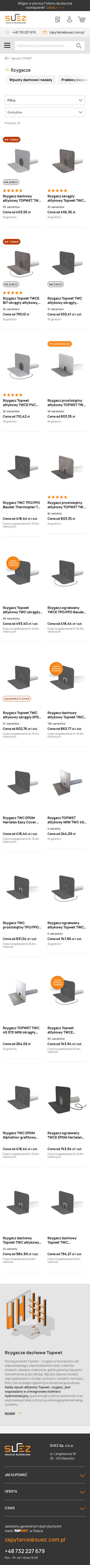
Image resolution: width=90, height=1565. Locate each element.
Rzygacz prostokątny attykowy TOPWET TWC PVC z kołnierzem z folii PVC (67, 402)
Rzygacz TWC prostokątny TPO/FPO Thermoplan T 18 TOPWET (21, 925)
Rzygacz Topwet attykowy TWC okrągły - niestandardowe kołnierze (22, 610)
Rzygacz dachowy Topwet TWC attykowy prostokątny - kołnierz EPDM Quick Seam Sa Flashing (21, 1240)
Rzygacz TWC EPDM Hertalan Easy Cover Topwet (19, 820)
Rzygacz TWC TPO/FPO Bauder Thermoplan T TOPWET (21, 505)
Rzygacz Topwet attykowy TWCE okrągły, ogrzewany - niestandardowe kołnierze (65, 1030)
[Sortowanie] (45, 112)
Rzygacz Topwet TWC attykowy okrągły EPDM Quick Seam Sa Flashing (22, 715)
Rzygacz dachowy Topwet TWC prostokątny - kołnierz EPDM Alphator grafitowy (66, 1240)
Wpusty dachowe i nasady (30, 79)
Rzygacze (21, 70)
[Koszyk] (82, 19)
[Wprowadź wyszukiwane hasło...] (49, 46)
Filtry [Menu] (11, 100)
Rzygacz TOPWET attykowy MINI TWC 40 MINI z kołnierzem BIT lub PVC (66, 820)
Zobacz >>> (55, 7)
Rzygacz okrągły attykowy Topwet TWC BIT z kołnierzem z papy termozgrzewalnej (66, 198)
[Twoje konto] (70, 19)
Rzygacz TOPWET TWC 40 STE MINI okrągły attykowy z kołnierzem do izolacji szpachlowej (21, 1030)
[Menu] (7, 45)
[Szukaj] (79, 46)
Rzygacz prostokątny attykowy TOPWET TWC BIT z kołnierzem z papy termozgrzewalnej (67, 505)
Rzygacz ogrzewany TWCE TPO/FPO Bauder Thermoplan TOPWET (66, 610)
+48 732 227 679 (24, 32)
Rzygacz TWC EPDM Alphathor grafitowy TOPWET (19, 1135)
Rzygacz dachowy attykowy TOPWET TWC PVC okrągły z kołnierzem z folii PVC (22, 198)
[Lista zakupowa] (58, 19)
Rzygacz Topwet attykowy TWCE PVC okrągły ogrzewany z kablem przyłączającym (22, 402)
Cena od (9, 212)
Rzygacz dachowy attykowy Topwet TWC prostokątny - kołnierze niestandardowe (67, 715)
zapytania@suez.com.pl (66, 32)
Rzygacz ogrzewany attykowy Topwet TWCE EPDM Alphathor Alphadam (67, 925)
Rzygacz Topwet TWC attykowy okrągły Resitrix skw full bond (65, 300)
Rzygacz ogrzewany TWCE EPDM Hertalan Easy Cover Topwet (65, 1135)
